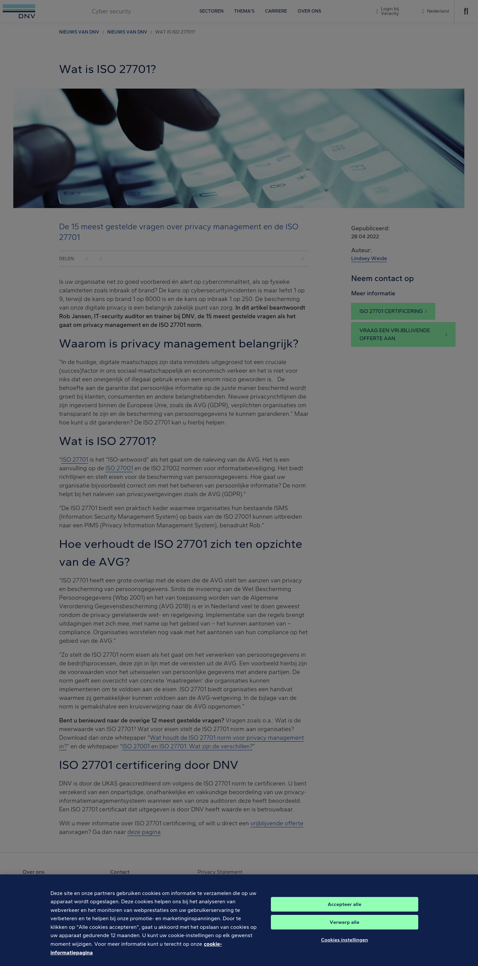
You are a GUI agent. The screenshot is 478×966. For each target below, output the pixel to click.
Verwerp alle (344, 926)
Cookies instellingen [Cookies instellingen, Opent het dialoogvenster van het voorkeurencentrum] (344, 943)
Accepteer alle (344, 908)
